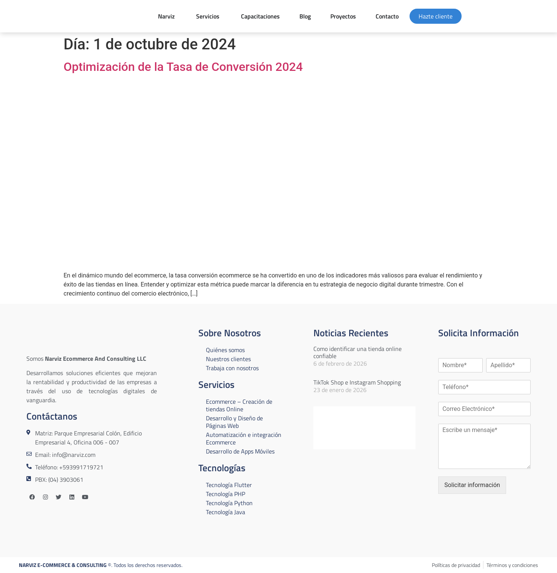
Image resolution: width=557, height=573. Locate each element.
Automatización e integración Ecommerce (243, 438)
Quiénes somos (225, 349)
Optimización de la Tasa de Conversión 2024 (183, 67)
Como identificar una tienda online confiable (357, 352)
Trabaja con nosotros (232, 367)
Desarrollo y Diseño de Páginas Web (234, 422)
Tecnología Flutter (229, 484)
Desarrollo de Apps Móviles (240, 451)
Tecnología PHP (225, 493)
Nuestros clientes (228, 358)
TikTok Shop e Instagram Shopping (357, 382)
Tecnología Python (229, 502)
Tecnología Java (225, 511)
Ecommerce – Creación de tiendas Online (239, 405)
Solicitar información (472, 485)
